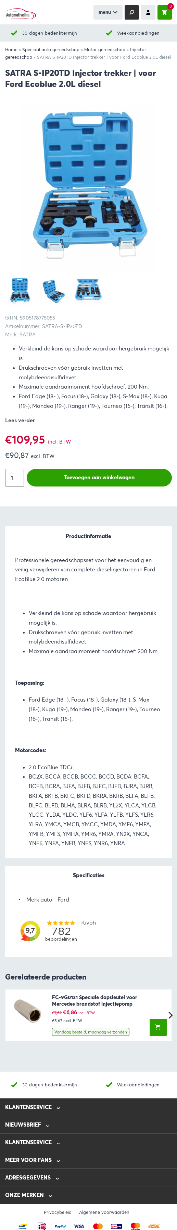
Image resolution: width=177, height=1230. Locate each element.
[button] (158, 1027)
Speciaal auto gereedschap (50, 50)
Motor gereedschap (104, 50)
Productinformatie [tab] (88, 536)
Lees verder (20, 420)
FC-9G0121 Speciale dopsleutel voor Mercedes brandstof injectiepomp (94, 1000)
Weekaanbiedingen (138, 33)
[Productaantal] (14, 478)
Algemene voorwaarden (104, 1212)
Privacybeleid (58, 1212)
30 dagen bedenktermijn (49, 33)
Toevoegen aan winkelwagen (99, 477)
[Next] (170, 1015)
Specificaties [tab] (88, 875)
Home (11, 50)
